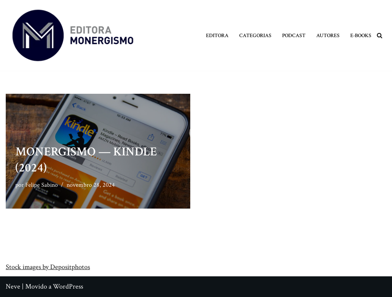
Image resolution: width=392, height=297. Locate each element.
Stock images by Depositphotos (48, 267)
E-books (360, 35)
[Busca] (379, 35)
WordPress (68, 286)
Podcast (293, 35)
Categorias (255, 35)
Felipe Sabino (41, 185)
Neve (13, 286)
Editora (217, 35)
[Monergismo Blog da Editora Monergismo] (73, 35)
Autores (328, 35)
